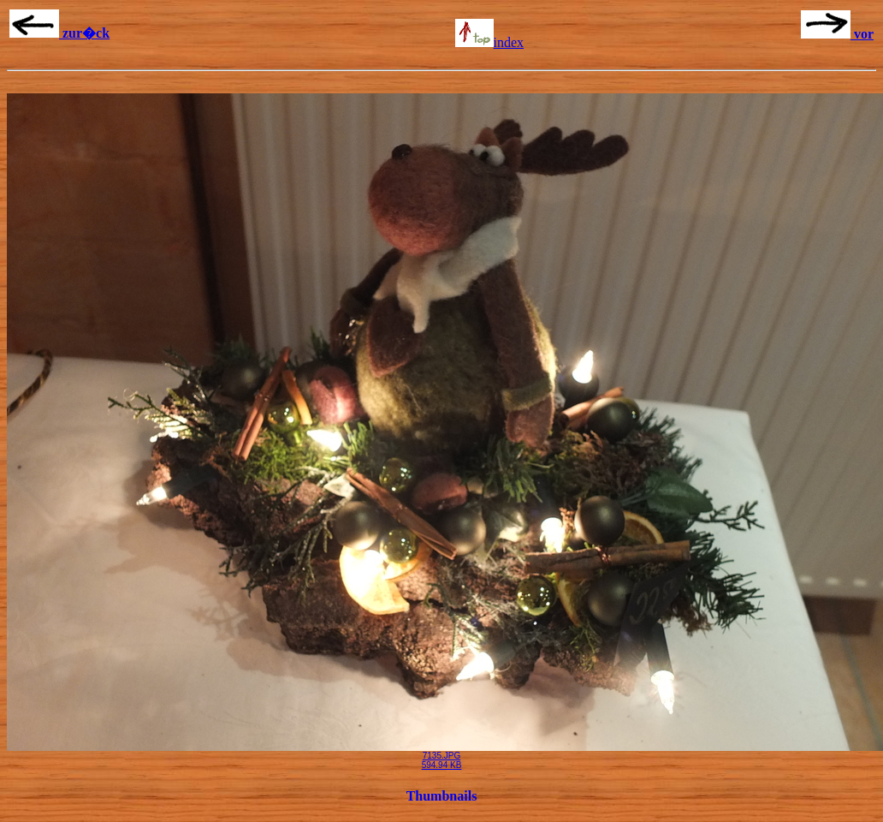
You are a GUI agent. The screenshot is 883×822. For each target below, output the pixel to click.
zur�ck (59, 33)
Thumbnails (441, 796)
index (489, 42)
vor (837, 34)
